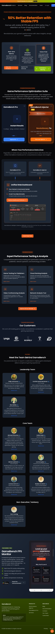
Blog (25, 5)
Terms (51, 628)
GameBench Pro (33, 610)
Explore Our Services (24, 67)
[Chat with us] (52, 631)
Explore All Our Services (27, 308)
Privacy (46, 628)
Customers (46, 615)
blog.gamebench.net (7, 619)
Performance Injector (33, 607)
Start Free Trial (27, 236)
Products (13, 5)
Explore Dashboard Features (17, 200)
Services (20, 5)
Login (47, 5)
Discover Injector (41, 139)
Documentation (33, 5)
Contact (45, 611)
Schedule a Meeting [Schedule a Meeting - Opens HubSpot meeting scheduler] (42, 68)
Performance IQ (16, 618)
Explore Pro (14, 139)
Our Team (45, 613)
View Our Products (11, 67)
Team (41, 5)
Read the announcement (18, 582)
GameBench (6, 5)
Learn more (6, 281)
